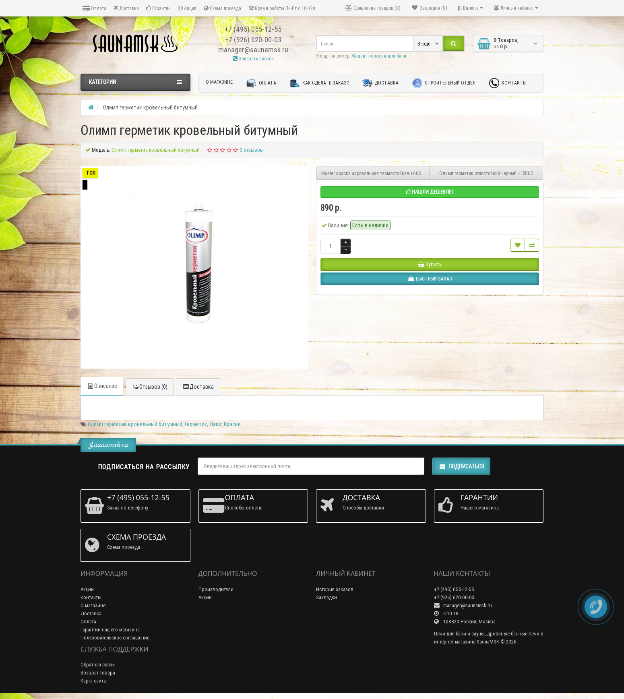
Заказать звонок (253, 59)
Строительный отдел (443, 83)
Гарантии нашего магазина (110, 629)
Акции (87, 589)
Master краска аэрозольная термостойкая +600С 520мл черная (375, 173)
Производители (215, 589)
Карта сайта (93, 680)
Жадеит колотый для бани (378, 56)
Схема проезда (222, 8)
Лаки (215, 424)
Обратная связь (98, 664)
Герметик (196, 424)
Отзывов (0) (149, 386)
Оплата (94, 8)
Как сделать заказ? (319, 83)
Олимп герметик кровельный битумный (135, 424)
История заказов (334, 589)
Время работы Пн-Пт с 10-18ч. (282, 8)
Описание (102, 386)
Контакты (508, 83)
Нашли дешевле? (430, 191)
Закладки (326, 597)
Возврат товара (98, 672)
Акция (187, 8)
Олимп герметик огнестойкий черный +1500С (486, 173)
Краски (232, 424)
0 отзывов (251, 149)
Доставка (126, 8)
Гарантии (158, 8)
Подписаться (461, 466)
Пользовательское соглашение (115, 637)
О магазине (219, 82)
